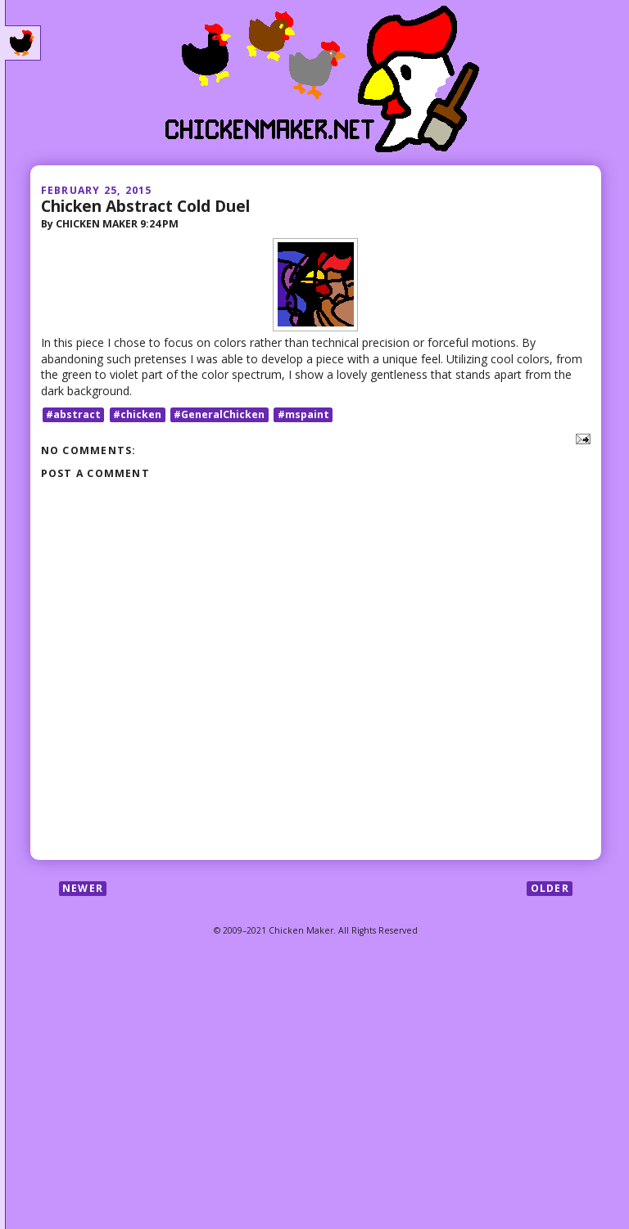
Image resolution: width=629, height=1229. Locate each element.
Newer (82, 888)
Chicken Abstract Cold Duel (145, 206)
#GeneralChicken (219, 414)
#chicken (137, 414)
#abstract (73, 414)
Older (550, 888)
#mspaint (303, 414)
